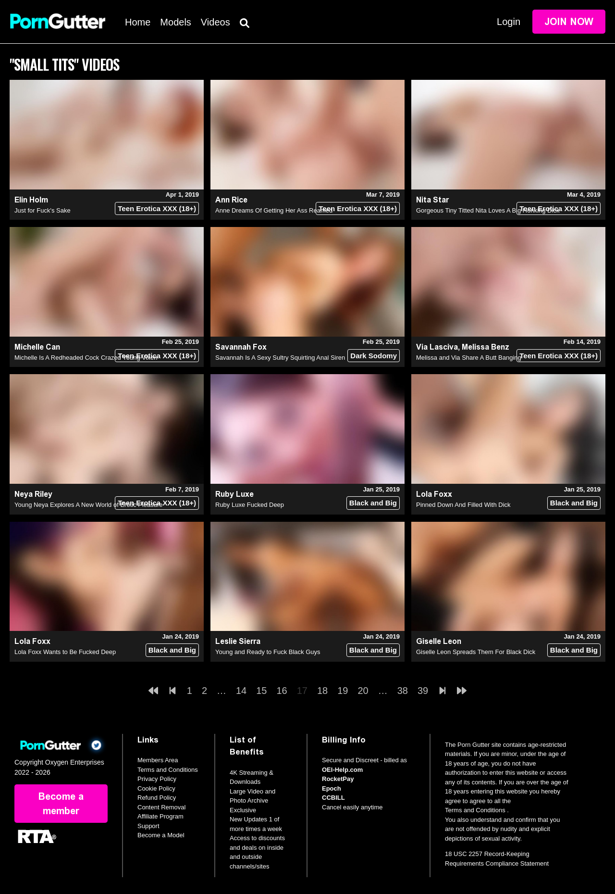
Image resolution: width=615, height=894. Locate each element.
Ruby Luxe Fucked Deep (249, 504)
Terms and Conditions (167, 769)
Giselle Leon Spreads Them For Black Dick (475, 651)
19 (342, 690)
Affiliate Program (160, 816)
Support (148, 826)
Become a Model (160, 835)
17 (302, 690)
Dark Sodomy (373, 356)
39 (423, 690)
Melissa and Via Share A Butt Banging (468, 357)
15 (261, 690)
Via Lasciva (437, 347)
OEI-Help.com (342, 769)
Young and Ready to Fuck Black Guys (267, 651)
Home (137, 22)
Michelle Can (37, 347)
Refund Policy (156, 797)
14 (241, 690)
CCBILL (333, 797)
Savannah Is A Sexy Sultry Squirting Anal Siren (280, 357)
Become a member (61, 804)
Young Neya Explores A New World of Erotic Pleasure (88, 504)
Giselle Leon (438, 641)
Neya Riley (33, 494)
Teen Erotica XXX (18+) (157, 208)
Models (175, 22)
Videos (215, 22)
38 (402, 690)
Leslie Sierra (237, 641)
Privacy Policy (156, 778)
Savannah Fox (241, 347)
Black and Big (373, 503)
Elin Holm (31, 199)
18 (322, 690)
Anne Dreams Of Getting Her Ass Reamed (273, 210)
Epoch (331, 788)
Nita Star (432, 199)
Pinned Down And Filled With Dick (463, 504)
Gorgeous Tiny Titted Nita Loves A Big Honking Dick (487, 210)
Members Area (157, 760)
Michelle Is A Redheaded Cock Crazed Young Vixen (86, 357)
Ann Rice (231, 199)
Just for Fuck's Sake (42, 210)
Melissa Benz (485, 347)
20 (363, 690)
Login (508, 21)
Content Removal (161, 807)
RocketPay (338, 778)
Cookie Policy (156, 788)
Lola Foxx (434, 494)
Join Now (568, 21)
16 (282, 690)
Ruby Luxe (234, 494)
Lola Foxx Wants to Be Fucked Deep (65, 651)
